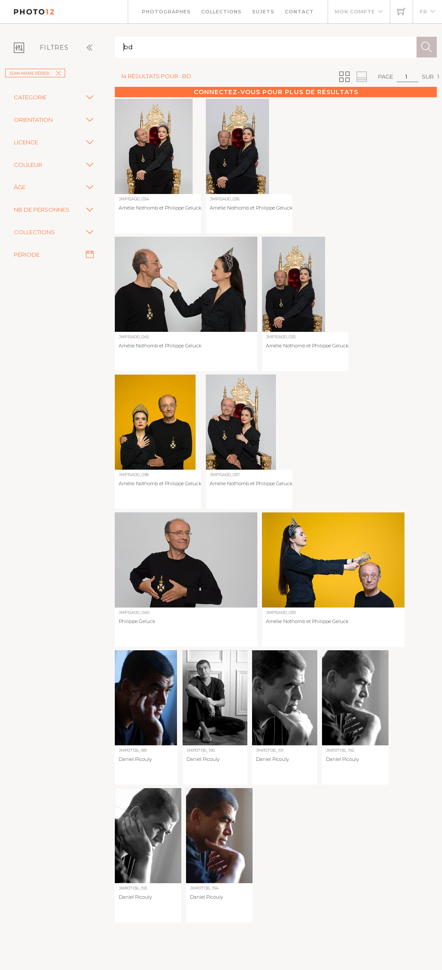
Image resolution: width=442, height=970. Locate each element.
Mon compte (355, 12)
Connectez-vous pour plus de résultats (276, 92)
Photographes (166, 12)
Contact (299, 12)
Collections (221, 12)
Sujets (263, 12)
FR (423, 12)
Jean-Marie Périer (35, 73)
